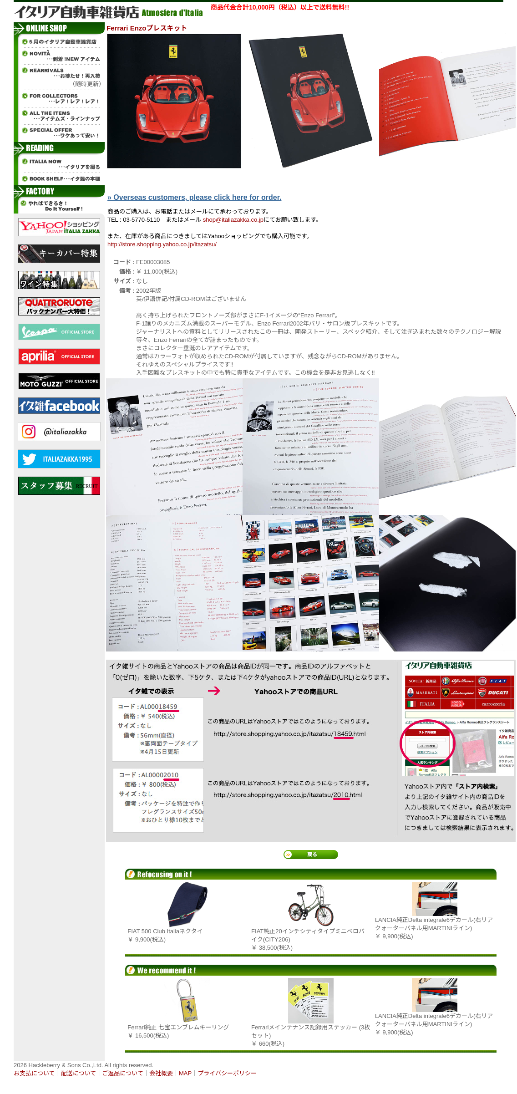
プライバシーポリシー (227, 1073)
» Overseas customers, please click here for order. (194, 197)
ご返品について (122, 1073)
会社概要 (161, 1073)
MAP (185, 1073)
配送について (78, 1073)
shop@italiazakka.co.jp (233, 219)
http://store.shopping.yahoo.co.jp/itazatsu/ (162, 244)
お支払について (34, 1073)
